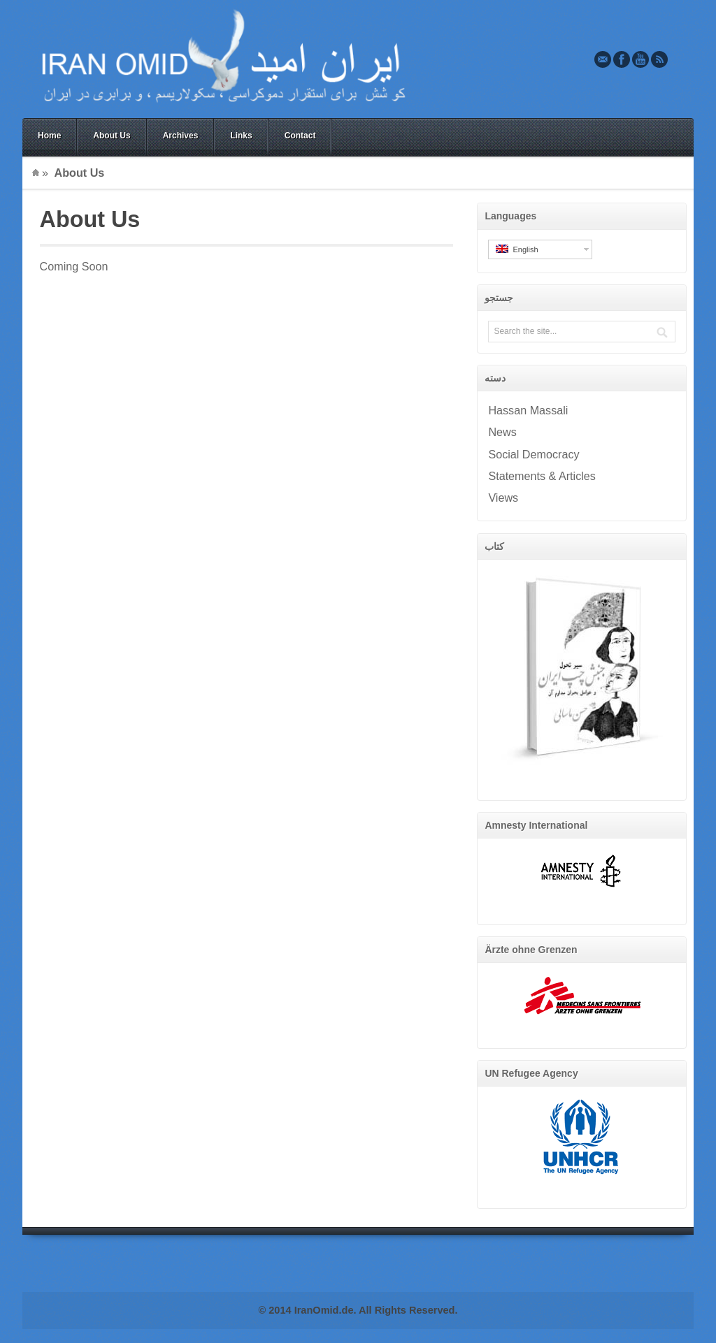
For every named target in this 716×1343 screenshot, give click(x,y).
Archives (181, 135)
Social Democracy (533, 454)
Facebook (621, 59)
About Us (111, 135)
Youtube (640, 59)
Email (602, 59)
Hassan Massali (528, 410)
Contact (300, 135)
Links (241, 135)
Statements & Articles (542, 476)
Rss (659, 59)
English (517, 249)
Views (503, 497)
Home (49, 135)
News (502, 432)
